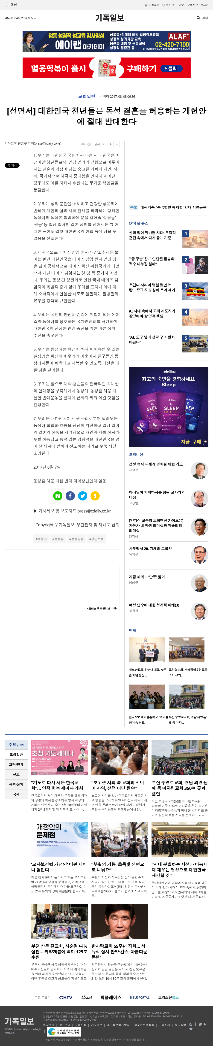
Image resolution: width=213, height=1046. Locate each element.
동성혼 (59, 539)
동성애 (42, 539)
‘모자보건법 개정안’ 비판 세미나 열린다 (59, 867)
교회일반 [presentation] (16, 754)
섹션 (11, 5)
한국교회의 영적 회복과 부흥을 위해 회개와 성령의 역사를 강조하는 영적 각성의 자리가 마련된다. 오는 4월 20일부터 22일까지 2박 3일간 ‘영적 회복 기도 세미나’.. (59, 802)
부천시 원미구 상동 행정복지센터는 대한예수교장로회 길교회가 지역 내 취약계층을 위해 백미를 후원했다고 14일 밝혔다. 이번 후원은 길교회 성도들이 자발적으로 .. (59, 973)
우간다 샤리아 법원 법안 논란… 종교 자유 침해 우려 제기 (152, 287)
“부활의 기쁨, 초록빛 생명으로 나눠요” (117, 867)
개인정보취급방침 (118, 1025)
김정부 (133, 470)
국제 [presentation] (16, 794)
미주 (181, 5)
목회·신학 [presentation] (16, 784)
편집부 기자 (26, 143)
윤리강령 (180, 1025)
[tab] (16, 755)
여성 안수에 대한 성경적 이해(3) (154, 605)
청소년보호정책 (144, 1025)
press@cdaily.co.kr (47, 143)
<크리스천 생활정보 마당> (102, 609)
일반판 (170, 5)
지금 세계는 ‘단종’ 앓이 (147, 576)
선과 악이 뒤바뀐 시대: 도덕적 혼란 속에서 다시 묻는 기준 (152, 235)
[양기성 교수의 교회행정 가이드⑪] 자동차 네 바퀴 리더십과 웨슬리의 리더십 (156, 525)
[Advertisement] (168, 170)
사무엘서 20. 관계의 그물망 (150, 548)
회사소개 (49, 1025)
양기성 (133, 536)
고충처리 (164, 1025)
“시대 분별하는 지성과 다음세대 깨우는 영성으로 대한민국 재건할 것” (179, 870)
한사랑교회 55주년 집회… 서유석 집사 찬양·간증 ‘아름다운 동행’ (119, 951)
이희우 (133, 554)
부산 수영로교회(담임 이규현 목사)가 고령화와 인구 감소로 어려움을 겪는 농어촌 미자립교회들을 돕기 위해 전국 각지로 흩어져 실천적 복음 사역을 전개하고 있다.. (180, 808)
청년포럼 (97, 539)
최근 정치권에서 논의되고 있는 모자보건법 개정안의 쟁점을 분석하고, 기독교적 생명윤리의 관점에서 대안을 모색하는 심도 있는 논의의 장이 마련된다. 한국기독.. (59, 884)
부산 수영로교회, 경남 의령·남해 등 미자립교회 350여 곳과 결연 (180, 788)
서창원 (133, 611)
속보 (133, 207)
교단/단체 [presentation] (16, 764)
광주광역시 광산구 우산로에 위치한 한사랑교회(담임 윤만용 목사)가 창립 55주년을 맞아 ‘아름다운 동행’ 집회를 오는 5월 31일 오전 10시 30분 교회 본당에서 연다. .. (119, 973)
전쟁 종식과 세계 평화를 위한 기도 (156, 464)
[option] (149, 658)
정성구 (133, 582)
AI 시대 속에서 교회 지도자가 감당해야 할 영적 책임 (152, 314)
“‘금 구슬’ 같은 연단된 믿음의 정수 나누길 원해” (152, 261)
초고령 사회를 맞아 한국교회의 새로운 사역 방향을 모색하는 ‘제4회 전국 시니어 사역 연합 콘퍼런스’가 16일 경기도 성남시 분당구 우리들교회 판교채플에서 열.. (119, 802)
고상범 (133, 503)
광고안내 (64, 1025)
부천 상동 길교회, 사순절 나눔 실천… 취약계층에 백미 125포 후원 (59, 951)
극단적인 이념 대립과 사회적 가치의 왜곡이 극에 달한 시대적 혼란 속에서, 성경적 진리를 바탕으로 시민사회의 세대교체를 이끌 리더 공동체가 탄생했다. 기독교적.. (180, 890)
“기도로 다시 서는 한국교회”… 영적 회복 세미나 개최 (57, 785)
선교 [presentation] (16, 774)
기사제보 (96, 1025)
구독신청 (192, 5)
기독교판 (154, 5)
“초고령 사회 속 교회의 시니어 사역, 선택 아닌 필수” (117, 785)
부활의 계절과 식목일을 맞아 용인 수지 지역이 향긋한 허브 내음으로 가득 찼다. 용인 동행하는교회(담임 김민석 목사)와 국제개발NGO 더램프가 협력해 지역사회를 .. (119, 886)
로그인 (204, 5)
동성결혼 (77, 539)
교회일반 (86, 96)
